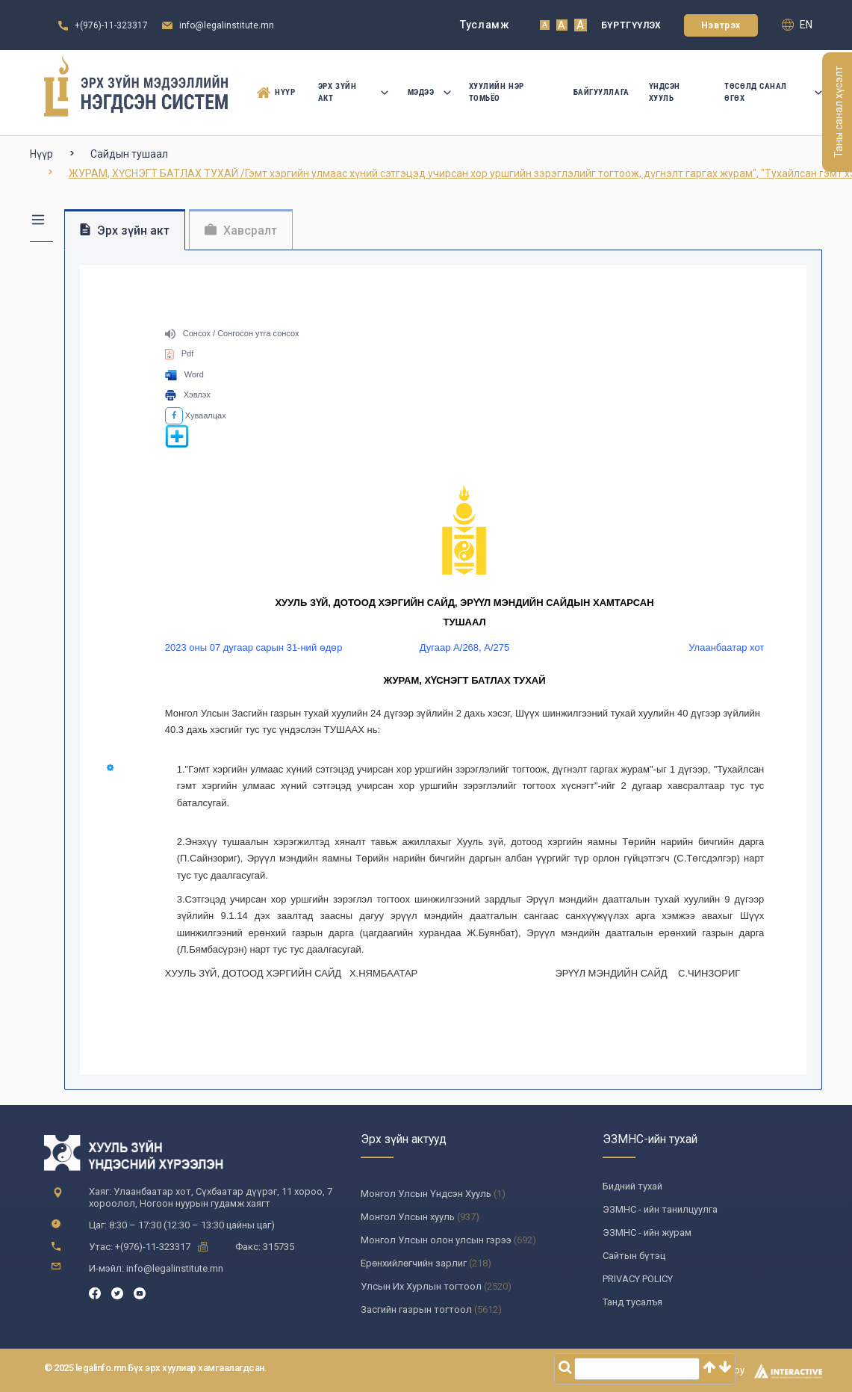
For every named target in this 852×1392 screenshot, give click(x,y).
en (797, 25)
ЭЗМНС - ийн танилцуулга (660, 1209)
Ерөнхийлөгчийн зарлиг (414, 1263)
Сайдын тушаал (129, 154)
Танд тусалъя (632, 1302)
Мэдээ (429, 92)
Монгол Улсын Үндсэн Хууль (426, 1193)
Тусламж (485, 25)
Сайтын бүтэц (634, 1255)
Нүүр (275, 92)
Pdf (179, 353)
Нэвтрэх (721, 25)
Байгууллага (601, 92)
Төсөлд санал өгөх (773, 92)
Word (184, 374)
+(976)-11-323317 (111, 25)
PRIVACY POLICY (638, 1278)
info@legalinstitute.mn (226, 25)
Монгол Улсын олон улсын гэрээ (436, 1240)
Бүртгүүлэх (631, 25)
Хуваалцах (195, 415)
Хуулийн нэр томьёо (496, 92)
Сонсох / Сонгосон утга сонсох (232, 333)
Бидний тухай (632, 1186)
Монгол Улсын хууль (408, 1216)
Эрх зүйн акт (353, 92)
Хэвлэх (188, 394)
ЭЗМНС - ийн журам (647, 1232)
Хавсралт (241, 230)
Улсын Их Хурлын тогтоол (421, 1286)
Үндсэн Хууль (664, 92)
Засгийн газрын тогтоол (416, 1309)
